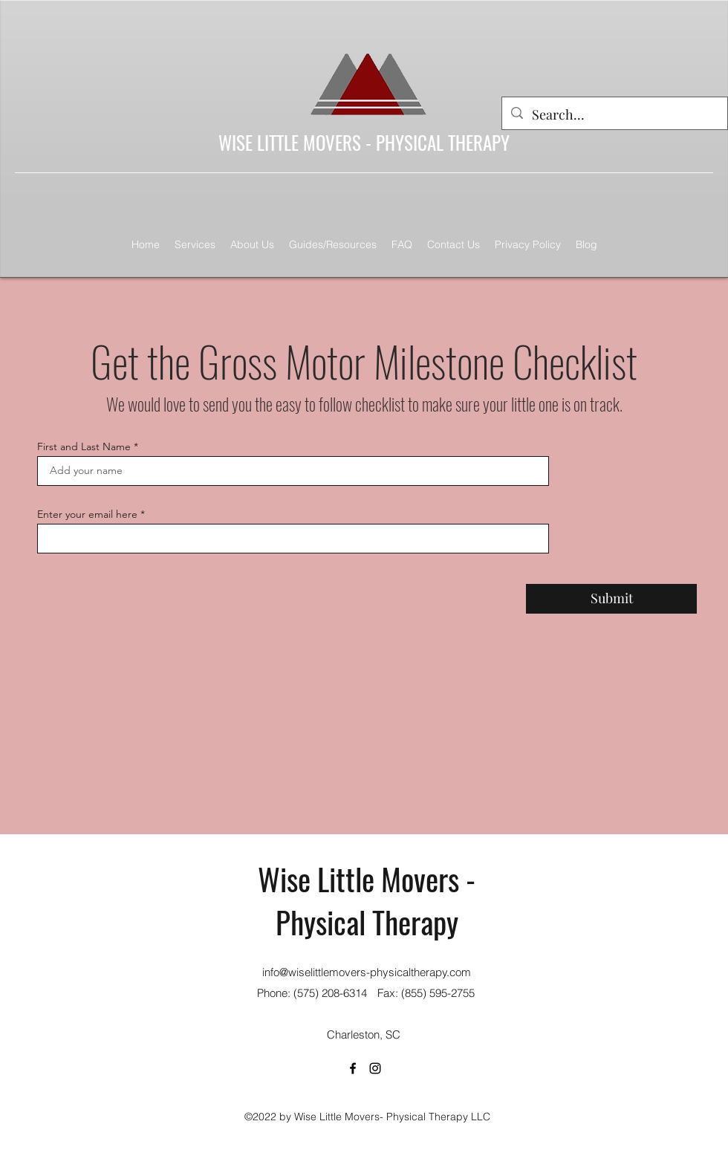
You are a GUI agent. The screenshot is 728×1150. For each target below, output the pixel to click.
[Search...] (614, 115)
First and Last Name (84, 446)
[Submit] (611, 599)
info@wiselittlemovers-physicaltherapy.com (366, 972)
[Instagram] (375, 1068)
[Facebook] (352, 1068)
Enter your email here (87, 514)
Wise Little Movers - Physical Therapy (366, 900)
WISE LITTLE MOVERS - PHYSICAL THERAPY (364, 142)
